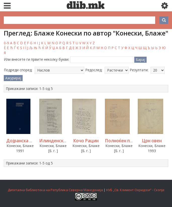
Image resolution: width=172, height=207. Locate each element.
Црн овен (152, 141)
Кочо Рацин (86, 141)
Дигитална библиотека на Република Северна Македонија (55, 190)
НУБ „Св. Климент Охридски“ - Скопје (135, 190)
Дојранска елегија (26, 141)
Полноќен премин (124, 141)
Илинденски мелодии (63, 141)
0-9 (6, 43)
